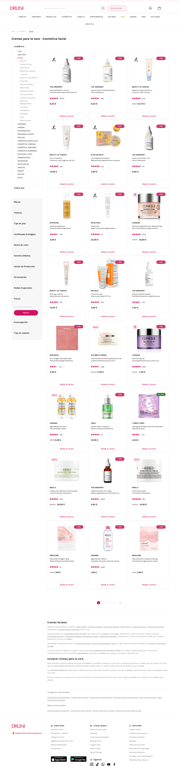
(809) (103, 492)
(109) (144, 359)
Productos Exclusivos (138, 726)
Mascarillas (24, 80)
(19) (61, 295)
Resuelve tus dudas (98, 722)
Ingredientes (24, 150)
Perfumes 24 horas (137, 737)
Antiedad (23, 106)
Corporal (22, 117)
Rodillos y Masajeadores (25, 95)
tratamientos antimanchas (58, 690)
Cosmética (22, 24)
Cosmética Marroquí (27, 143)
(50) (102, 159)
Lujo (20, 44)
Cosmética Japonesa (27, 140)
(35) (102, 295)
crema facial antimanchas (100, 690)
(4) (102, 427)
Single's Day (95, 737)
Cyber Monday (96, 745)
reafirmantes (81, 619)
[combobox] (73, 8)
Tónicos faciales (26, 87)
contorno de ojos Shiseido (58, 703)
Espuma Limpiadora (28, 70)
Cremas (21, 120)
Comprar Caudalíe (137, 730)
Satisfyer (132, 734)
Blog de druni (96, 734)
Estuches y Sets (25, 147)
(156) (102, 359)
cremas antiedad (95, 619)
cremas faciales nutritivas (69, 622)
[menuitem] (41, 16)
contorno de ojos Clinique (104, 703)
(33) (143, 91)
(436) (103, 560)
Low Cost (22, 47)
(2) (102, 227)
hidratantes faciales (55, 629)
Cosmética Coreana (27, 137)
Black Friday (95, 741)
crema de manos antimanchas (125, 690)
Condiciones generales (99, 730)
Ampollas (24, 74)
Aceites (21, 167)
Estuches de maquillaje (139, 741)
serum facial (125, 619)
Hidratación (25, 103)
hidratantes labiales (73, 629)
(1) (60, 560)
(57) (143, 295)
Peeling (21, 130)
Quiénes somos (57, 722)
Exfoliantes (24, 60)
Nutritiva (23, 100)
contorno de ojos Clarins (81, 703)
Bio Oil (146, 753)
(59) (61, 227)
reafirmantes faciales (108, 629)
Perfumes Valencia (137, 745)
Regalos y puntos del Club (62, 734)
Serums (23, 53)
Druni (13, 24)
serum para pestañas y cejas (104, 636)
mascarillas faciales (111, 619)
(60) (61, 159)
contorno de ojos (139, 619)
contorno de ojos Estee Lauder (128, 703)
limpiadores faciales (155, 619)
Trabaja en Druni (57, 730)
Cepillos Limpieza (27, 90)
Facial (20, 50)
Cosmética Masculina (28, 133)
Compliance (56, 741)
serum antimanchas (148, 690)
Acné (22, 110)
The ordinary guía (145, 749)
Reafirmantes (25, 113)
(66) (102, 91)
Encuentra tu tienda (59, 726)
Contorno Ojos (26, 57)
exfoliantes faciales (90, 629)
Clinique (132, 749)
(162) (61, 492)
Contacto (94, 726)
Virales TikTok (135, 722)
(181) (143, 492)
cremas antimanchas (79, 690)
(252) (144, 227)
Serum (21, 163)
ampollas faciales (83, 636)
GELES (20, 170)
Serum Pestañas (26, 77)
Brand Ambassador (59, 737)
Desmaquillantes (26, 127)
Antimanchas (24, 123)
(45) (61, 427)
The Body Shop (135, 753)
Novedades (23, 153)
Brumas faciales (26, 84)
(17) (143, 427)
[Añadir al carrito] (66, 108)
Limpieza (24, 67)
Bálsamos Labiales (27, 64)
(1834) (62, 91)
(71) (143, 159)
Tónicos (21, 160)
